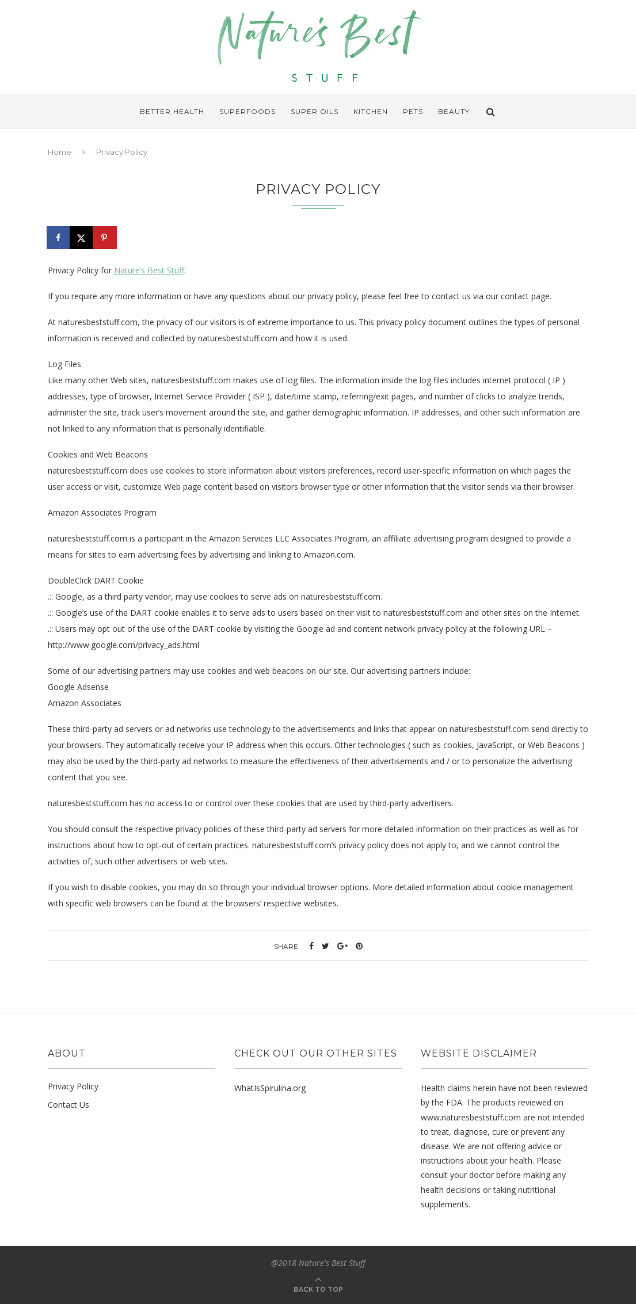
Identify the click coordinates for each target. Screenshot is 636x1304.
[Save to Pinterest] (105, 237)
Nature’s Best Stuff (149, 270)
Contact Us (68, 1104)
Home (59, 152)
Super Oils (314, 111)
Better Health (172, 111)
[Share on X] (82, 237)
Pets (413, 111)
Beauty (454, 111)
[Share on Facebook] (59, 237)
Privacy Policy (73, 1086)
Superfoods (247, 111)
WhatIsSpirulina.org (270, 1087)
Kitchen (370, 111)
